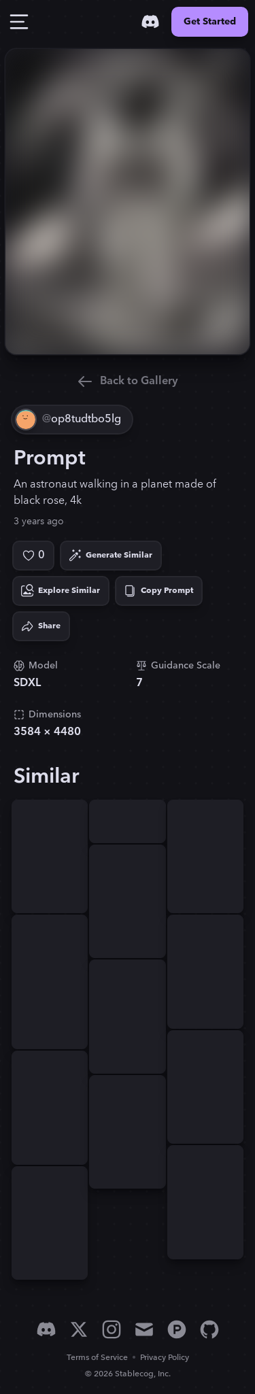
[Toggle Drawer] (19, 22)
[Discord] (150, 22)
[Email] (144, 1329)
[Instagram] (111, 1329)
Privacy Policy (164, 1357)
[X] (79, 1329)
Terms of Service (97, 1357)
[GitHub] (209, 1329)
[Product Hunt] (176, 1329)
